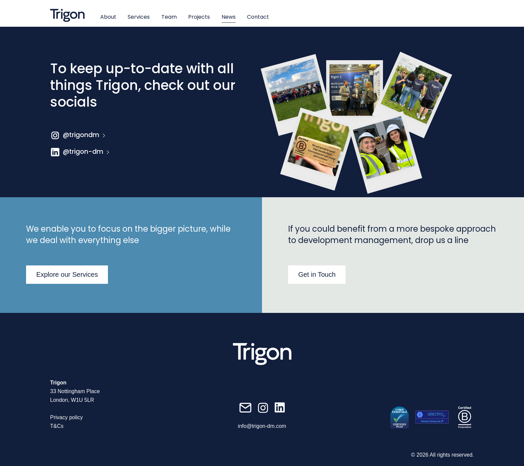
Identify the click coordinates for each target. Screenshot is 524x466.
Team (169, 17)
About (108, 17)
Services (139, 17)
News (229, 17)
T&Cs (56, 426)
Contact (258, 17)
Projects (199, 17)
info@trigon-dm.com (262, 426)
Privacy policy (66, 417)
